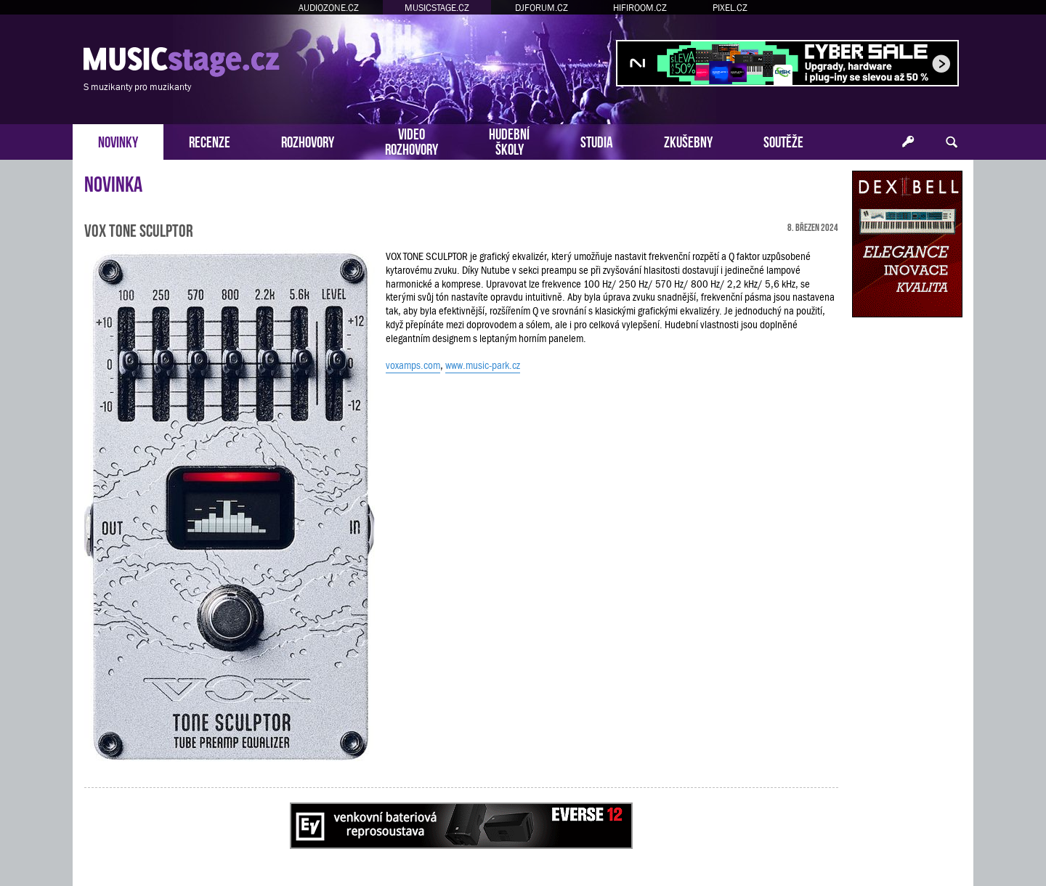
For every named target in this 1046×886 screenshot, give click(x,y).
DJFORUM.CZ (541, 7)
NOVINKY (118, 140)
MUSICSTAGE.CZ (437, 7)
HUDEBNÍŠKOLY (509, 140)
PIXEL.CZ (730, 7)
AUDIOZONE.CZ (329, 7)
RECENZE (209, 140)
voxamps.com (413, 365)
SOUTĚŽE (783, 140)
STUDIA (596, 140)
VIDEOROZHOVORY (411, 140)
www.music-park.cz (482, 365)
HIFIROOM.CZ (640, 7)
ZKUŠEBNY (688, 140)
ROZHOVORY (307, 140)
